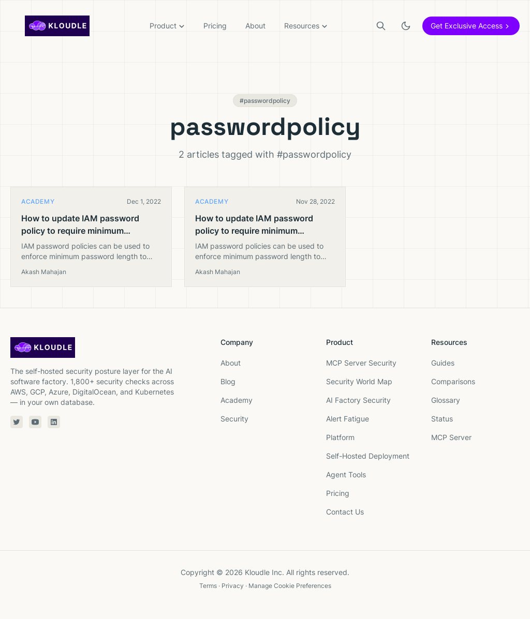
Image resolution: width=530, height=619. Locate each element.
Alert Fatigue (347, 418)
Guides (442, 362)
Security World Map (359, 381)
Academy (236, 400)
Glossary (445, 400)
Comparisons (453, 381)
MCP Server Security (361, 362)
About (255, 25)
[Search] (381, 26)
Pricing (215, 25)
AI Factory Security (358, 400)
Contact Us (345, 511)
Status (442, 418)
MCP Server (451, 437)
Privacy (233, 586)
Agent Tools (346, 474)
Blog (227, 381)
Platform (340, 437)
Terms (208, 586)
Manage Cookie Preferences (289, 586)
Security (234, 418)
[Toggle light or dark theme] (406, 26)
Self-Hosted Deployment (367, 455)
